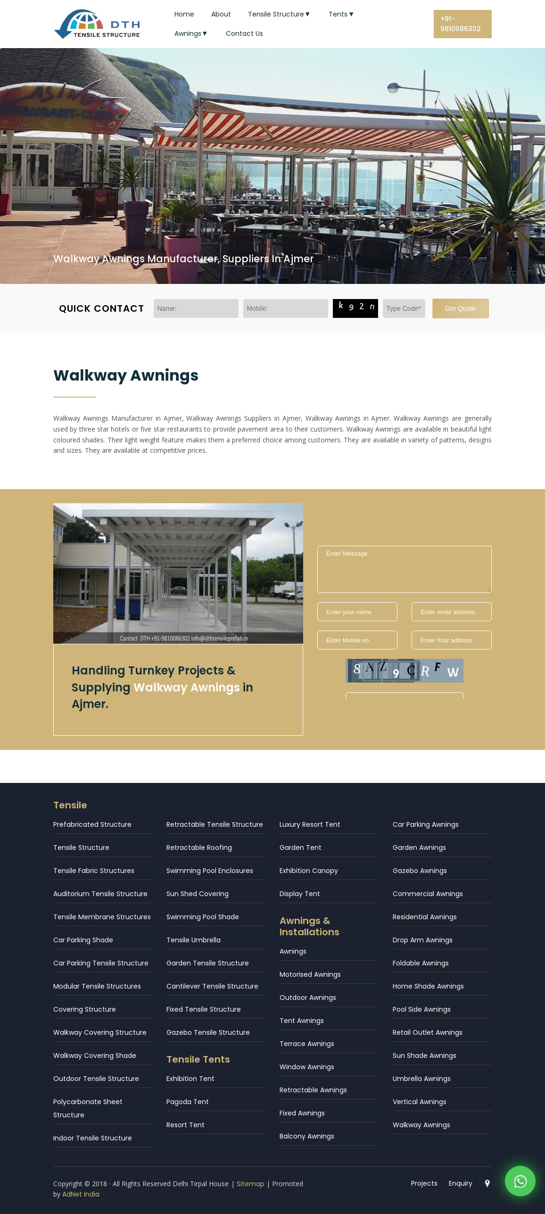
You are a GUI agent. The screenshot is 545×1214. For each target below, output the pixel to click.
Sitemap (250, 1184)
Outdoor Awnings (308, 997)
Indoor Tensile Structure (92, 1138)
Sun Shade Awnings (424, 1055)
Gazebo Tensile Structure (208, 1032)
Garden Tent (301, 847)
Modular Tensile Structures (97, 986)
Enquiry (460, 1183)
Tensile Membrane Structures (102, 917)
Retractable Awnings (313, 1090)
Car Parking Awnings (426, 824)
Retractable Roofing (199, 847)
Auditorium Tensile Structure (100, 893)
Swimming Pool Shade (202, 917)
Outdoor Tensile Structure (96, 1078)
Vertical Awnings (419, 1101)
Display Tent (300, 893)
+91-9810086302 (460, 23)
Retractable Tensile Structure (214, 824)
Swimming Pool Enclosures (209, 870)
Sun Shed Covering (197, 893)
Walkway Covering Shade (94, 1055)
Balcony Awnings (307, 1136)
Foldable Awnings (421, 963)
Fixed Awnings (302, 1113)
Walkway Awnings (421, 1125)
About (221, 14)
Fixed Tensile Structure (203, 1009)
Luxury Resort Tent (310, 824)
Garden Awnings (419, 847)
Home (184, 14)
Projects (424, 1183)
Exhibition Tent (190, 1078)
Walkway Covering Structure (100, 1032)
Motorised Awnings (310, 974)
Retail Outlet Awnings (427, 1032)
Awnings (191, 33)
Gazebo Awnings (420, 870)
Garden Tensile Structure (207, 963)
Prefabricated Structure (92, 824)
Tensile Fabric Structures (93, 870)
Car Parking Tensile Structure (101, 963)
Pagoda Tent (187, 1101)
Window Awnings (307, 1067)
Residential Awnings (425, 917)
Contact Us (244, 33)
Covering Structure (84, 1009)
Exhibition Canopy (309, 870)
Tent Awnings (302, 1020)
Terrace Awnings (307, 1043)
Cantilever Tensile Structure (212, 986)
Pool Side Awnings (422, 1009)
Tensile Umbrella (193, 940)
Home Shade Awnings (428, 986)
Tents (342, 14)
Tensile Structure (280, 14)
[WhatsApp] (520, 1183)
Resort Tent (185, 1125)
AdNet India (80, 1194)
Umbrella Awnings (422, 1078)
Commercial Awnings (428, 893)
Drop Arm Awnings (423, 940)
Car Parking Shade (83, 940)
